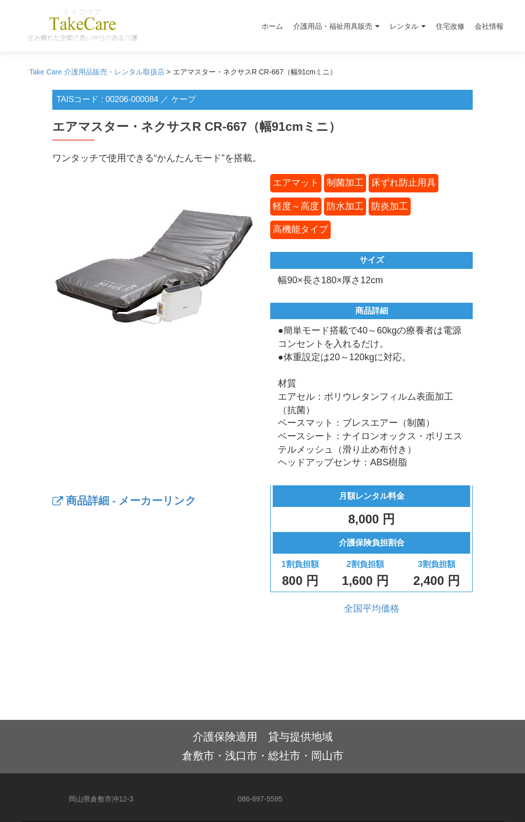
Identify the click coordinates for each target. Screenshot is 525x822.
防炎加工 (389, 206)
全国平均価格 (371, 608)
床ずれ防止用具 (403, 183)
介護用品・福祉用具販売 (332, 26)
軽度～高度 (296, 206)
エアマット (296, 183)
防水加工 (345, 206)
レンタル (404, 26)
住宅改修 (450, 26)
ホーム (272, 26)
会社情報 (489, 26)
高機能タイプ (300, 229)
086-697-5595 (260, 799)
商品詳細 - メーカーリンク (124, 500)
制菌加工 (345, 183)
